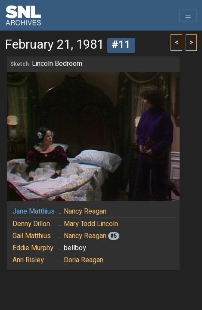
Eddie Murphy (32, 248)
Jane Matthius (33, 211)
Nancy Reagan (85, 211)
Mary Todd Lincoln (91, 224)
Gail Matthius (31, 236)
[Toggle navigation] (188, 15)
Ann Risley (28, 260)
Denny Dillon (31, 224)
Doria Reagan (83, 260)
